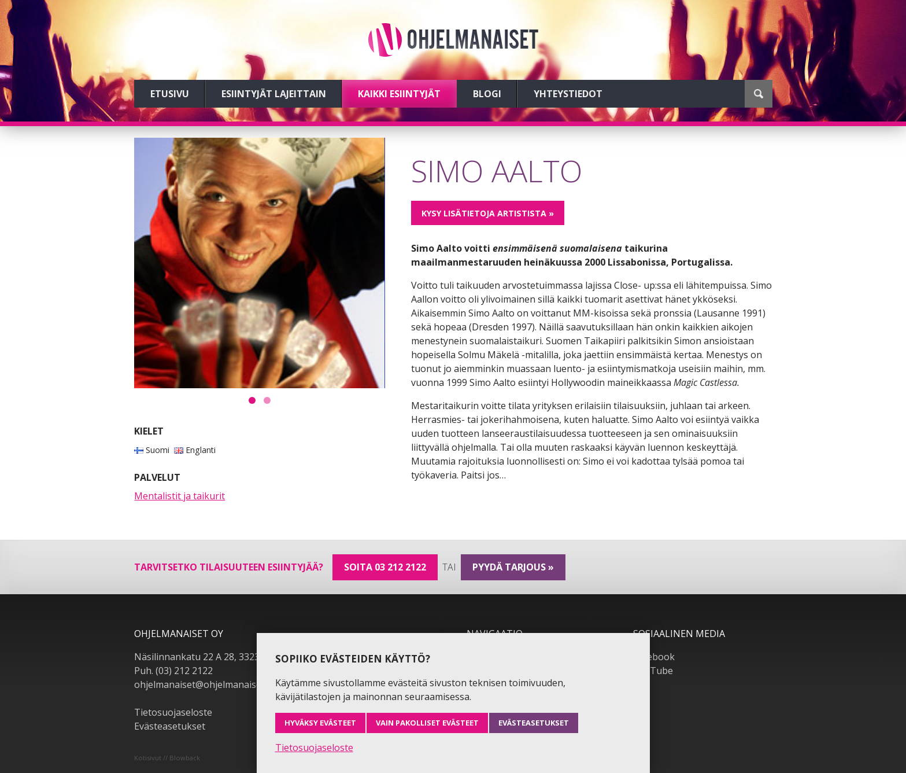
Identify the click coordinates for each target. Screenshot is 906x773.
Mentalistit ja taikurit (179, 495)
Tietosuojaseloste (173, 712)
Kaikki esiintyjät (399, 93)
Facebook (654, 656)
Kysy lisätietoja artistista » (487, 213)
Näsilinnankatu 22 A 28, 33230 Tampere (220, 656)
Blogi (487, 93)
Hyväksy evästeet (320, 722)
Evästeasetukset (169, 726)
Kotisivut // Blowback (167, 757)
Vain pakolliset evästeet (427, 722)
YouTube (653, 670)
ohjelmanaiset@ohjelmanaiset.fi (203, 684)
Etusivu (169, 93)
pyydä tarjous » (513, 567)
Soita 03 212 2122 (385, 567)
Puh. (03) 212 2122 (173, 670)
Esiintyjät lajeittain (273, 93)
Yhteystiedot (568, 93)
